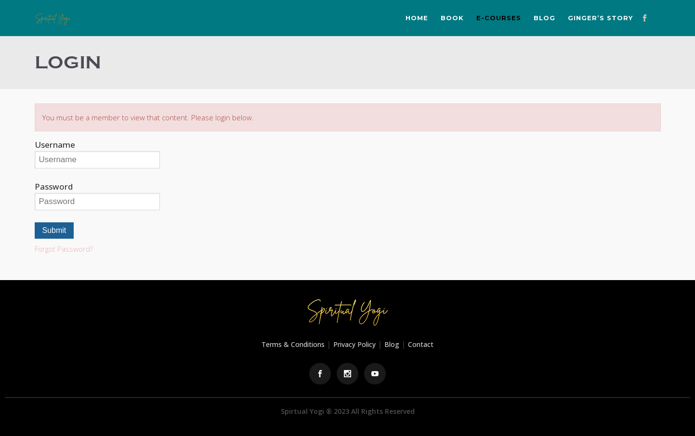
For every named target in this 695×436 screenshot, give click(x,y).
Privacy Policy (354, 344)
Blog (391, 344)
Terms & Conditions (293, 344)
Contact (420, 344)
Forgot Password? (64, 249)
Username (55, 144)
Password (54, 186)
